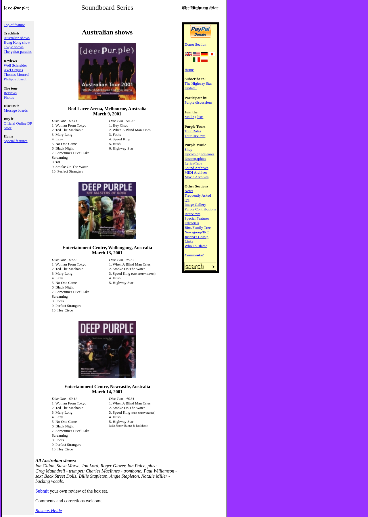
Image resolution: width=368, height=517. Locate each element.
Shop (188, 149)
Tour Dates (193, 131)
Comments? (194, 255)
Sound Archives (196, 168)
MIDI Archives (196, 172)
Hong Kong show (17, 42)
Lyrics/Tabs (193, 163)
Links (189, 241)
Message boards (16, 110)
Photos (9, 97)
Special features (16, 141)
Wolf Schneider (15, 65)
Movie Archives (196, 177)
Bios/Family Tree (198, 227)
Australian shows (17, 38)
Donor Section (195, 44)
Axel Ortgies (13, 70)
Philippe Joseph (15, 79)
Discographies (195, 158)
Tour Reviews (195, 135)
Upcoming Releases (199, 154)
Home (189, 69)
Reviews (10, 93)
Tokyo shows (14, 47)
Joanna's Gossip (196, 237)
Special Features (197, 218)
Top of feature (14, 25)
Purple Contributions (200, 209)
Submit (42, 491)
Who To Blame (196, 246)
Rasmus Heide (48, 510)
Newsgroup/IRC (197, 232)
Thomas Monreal (16, 74)
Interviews (192, 214)
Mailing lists (194, 117)
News (189, 191)
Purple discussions (198, 102)
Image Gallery (195, 204)
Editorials (192, 223)
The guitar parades (18, 51)
